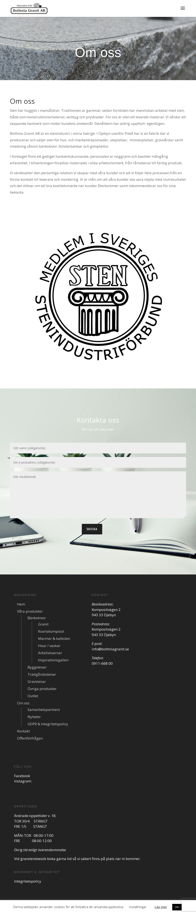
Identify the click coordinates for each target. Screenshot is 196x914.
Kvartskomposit (51, 631)
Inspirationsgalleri (53, 660)
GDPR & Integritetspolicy (48, 723)
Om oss (23, 703)
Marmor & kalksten (54, 638)
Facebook (22, 775)
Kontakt (23, 731)
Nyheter (34, 716)
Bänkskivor (37, 617)
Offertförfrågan (30, 738)
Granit (43, 624)
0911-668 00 (102, 663)
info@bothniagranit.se (110, 649)
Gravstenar (37, 681)
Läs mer (161, 907)
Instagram (22, 781)
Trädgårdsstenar (42, 674)
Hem (21, 604)
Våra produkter (30, 611)
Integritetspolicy (27, 881)
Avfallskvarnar (50, 652)
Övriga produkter (42, 688)
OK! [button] (177, 907)
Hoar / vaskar (49, 645)
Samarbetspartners (44, 709)
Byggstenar (37, 667)
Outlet (33, 695)
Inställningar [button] (137, 907)
